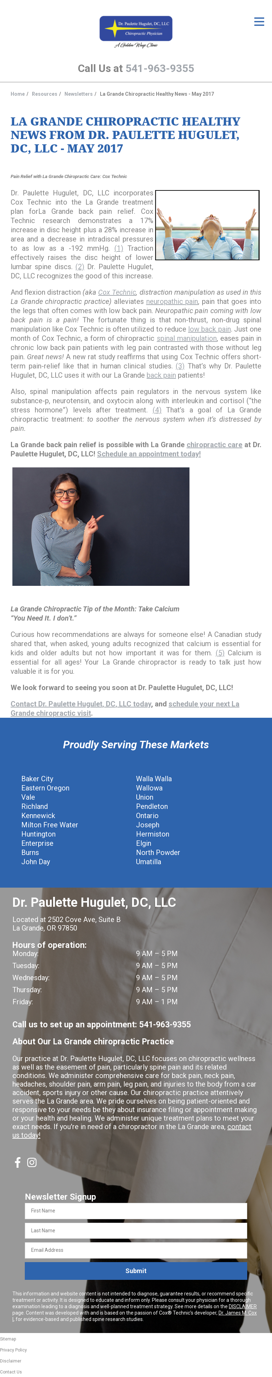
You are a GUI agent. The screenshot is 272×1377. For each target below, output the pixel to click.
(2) (79, 266)
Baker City (37, 778)
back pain (161, 375)
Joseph (147, 825)
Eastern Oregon (45, 788)
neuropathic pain (172, 301)
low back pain (209, 329)
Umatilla (148, 861)
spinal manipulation (187, 338)
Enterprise (37, 843)
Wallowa (149, 788)
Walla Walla (154, 778)
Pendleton (152, 806)
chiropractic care (215, 444)
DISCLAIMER (243, 1306)
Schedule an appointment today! (149, 454)
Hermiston (152, 834)
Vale (28, 797)
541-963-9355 (159, 68)
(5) (220, 653)
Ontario (147, 815)
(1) (118, 248)
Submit (136, 1271)
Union (144, 797)
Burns (30, 852)
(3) (180, 366)
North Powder (158, 852)
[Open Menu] (259, 21)
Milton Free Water (49, 825)
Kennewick (38, 815)
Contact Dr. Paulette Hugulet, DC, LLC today (81, 704)
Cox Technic (117, 292)
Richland (34, 806)
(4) (157, 410)
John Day (35, 861)
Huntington (38, 834)
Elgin (143, 843)
